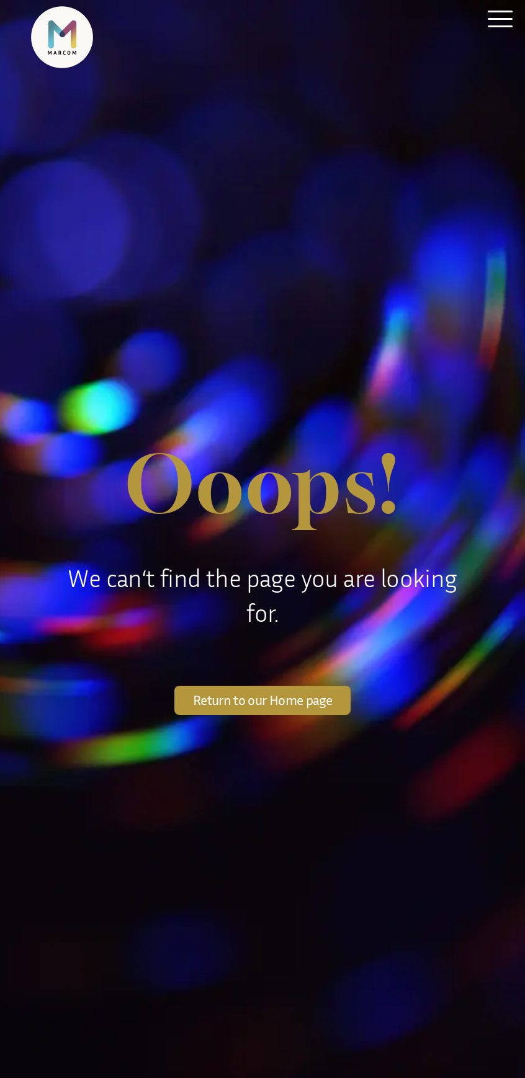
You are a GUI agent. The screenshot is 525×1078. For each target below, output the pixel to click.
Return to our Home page (262, 700)
